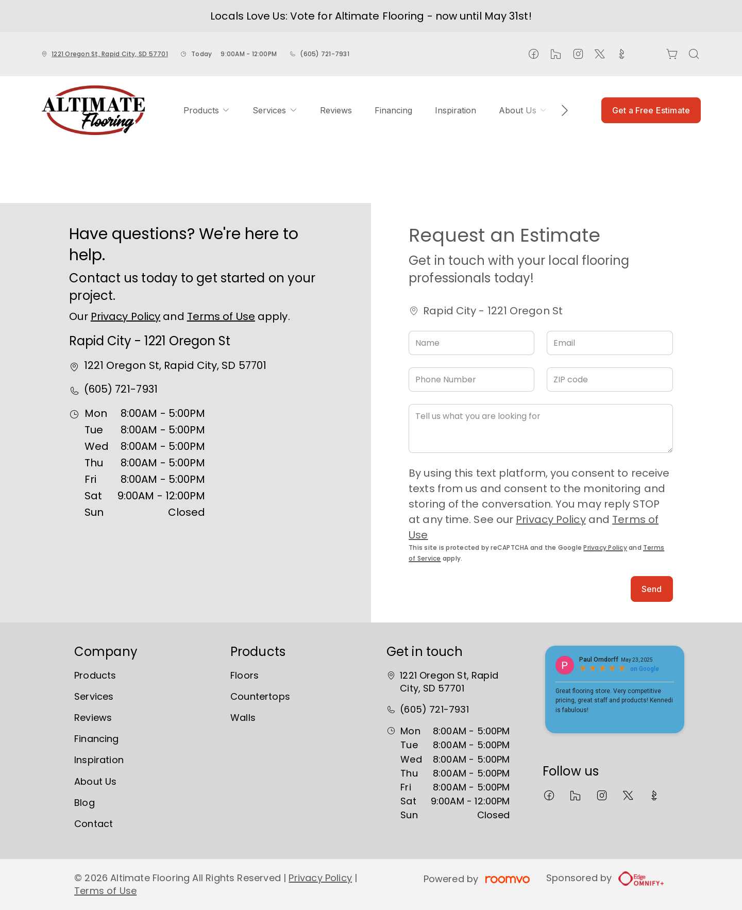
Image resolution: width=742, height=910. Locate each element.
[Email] (609, 343)
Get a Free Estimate (651, 110)
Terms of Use (221, 316)
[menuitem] (206, 110)
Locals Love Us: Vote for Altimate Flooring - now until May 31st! (370, 16)
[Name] (471, 343)
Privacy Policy (125, 316)
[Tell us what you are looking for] (540, 428)
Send (652, 589)
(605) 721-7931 (324, 53)
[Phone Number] (471, 379)
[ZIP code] (609, 379)
